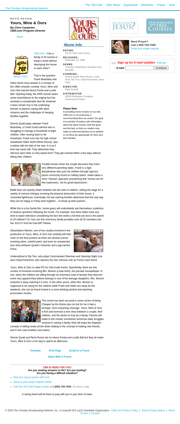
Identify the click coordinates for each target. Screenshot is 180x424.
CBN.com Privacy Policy (124, 410)
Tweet (19, 36)
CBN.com (39, 53)
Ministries (147, 5)
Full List (161, 62)
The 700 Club (93, 5)
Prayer (161, 5)
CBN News (113, 5)
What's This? (20, 75)
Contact (95, 413)
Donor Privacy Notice (153, 410)
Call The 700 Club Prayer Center (31, 386)
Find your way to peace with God (31, 377)
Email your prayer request (145, 48)
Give (172, 5)
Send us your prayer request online (32, 382)
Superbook (131, 5)
